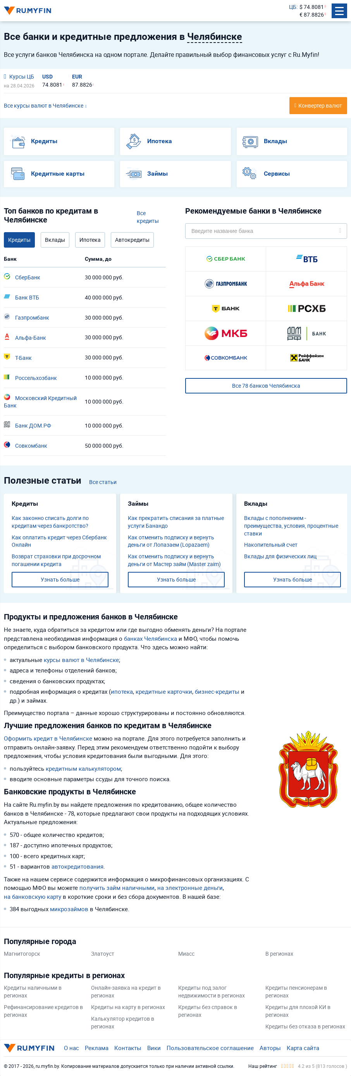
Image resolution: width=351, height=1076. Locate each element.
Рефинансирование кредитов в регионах (43, 1010)
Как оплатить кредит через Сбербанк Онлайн (59, 541)
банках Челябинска (150, 638)
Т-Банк (18, 357)
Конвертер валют (320, 105)
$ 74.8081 (311, 6)
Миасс (186, 953)
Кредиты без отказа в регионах (305, 1026)
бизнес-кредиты (217, 691)
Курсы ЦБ (19, 76)
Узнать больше (60, 579)
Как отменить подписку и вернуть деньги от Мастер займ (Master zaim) (174, 560)
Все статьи (103, 482)
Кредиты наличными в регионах (33, 991)
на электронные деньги (190, 887)
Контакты (127, 1048)
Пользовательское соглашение (210, 1048)
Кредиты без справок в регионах (207, 1010)
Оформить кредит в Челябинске (48, 738)
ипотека (122, 691)
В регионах (279, 953)
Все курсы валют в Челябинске (43, 105)
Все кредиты (148, 216)
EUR (77, 77)
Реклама (96, 1048)
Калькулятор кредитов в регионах (122, 1022)
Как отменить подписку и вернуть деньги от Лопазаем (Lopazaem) (171, 541)
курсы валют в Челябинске (81, 660)
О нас (71, 1048)
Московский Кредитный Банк (40, 401)
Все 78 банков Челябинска (266, 385)
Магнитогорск (22, 953)
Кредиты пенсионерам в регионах (296, 991)
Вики (154, 1048)
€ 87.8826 (311, 14)
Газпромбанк (26, 317)
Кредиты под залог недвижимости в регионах (211, 991)
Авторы (270, 1048)
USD (47, 77)
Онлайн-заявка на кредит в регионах (126, 991)
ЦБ (292, 6)
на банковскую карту (32, 896)
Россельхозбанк (30, 377)
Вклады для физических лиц (280, 556)
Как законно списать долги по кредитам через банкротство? (50, 521)
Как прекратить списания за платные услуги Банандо (176, 521)
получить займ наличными (117, 887)
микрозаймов (69, 909)
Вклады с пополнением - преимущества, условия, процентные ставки (291, 525)
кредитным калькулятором (83, 768)
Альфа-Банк (25, 337)
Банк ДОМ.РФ (27, 425)
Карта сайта (303, 1048)
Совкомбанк (25, 445)
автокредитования (77, 866)
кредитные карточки (164, 691)
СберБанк (22, 277)
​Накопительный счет (271, 544)
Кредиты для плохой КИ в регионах (297, 1010)
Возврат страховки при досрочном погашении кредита (56, 560)
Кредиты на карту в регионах (128, 1007)
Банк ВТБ (21, 297)
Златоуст (102, 953)
